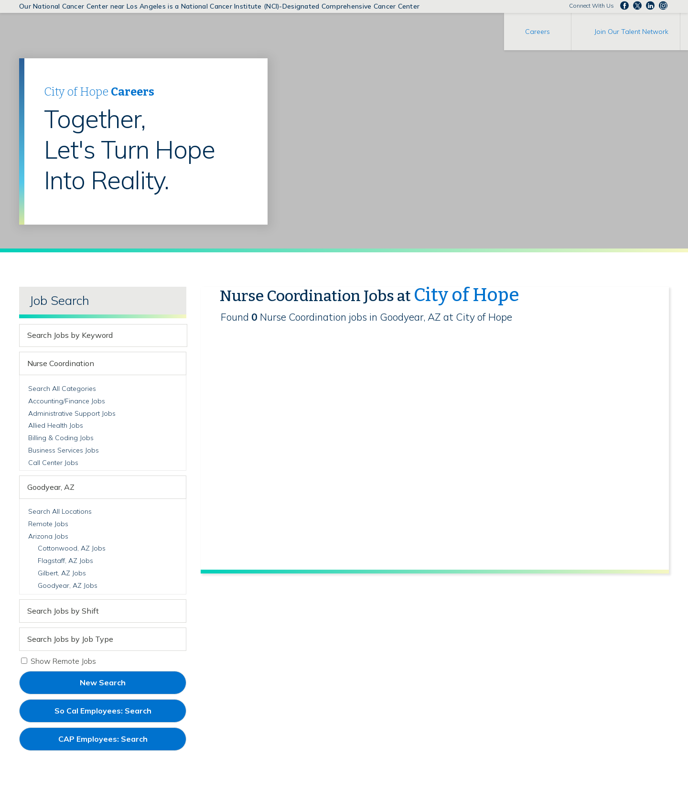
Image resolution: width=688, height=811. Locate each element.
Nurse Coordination (60, 363)
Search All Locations (60, 511)
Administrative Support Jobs (72, 413)
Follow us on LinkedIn (650, 5)
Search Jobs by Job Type (70, 639)
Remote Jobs (48, 523)
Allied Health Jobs (55, 425)
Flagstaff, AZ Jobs (65, 560)
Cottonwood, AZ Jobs (72, 548)
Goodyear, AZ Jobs (67, 585)
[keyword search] (95, 335)
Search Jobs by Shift (63, 611)
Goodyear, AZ (51, 487)
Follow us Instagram (663, 5)
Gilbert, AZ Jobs (62, 573)
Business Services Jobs (63, 450)
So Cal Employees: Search (118, 714)
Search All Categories (62, 388)
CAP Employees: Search (119, 742)
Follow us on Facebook (624, 5)
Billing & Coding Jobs (61, 437)
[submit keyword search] (178, 335)
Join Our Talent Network (631, 31)
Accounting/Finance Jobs (66, 401)
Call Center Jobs (53, 462)
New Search (103, 682)
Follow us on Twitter (637, 5)
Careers (537, 31)
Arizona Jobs (48, 536)
